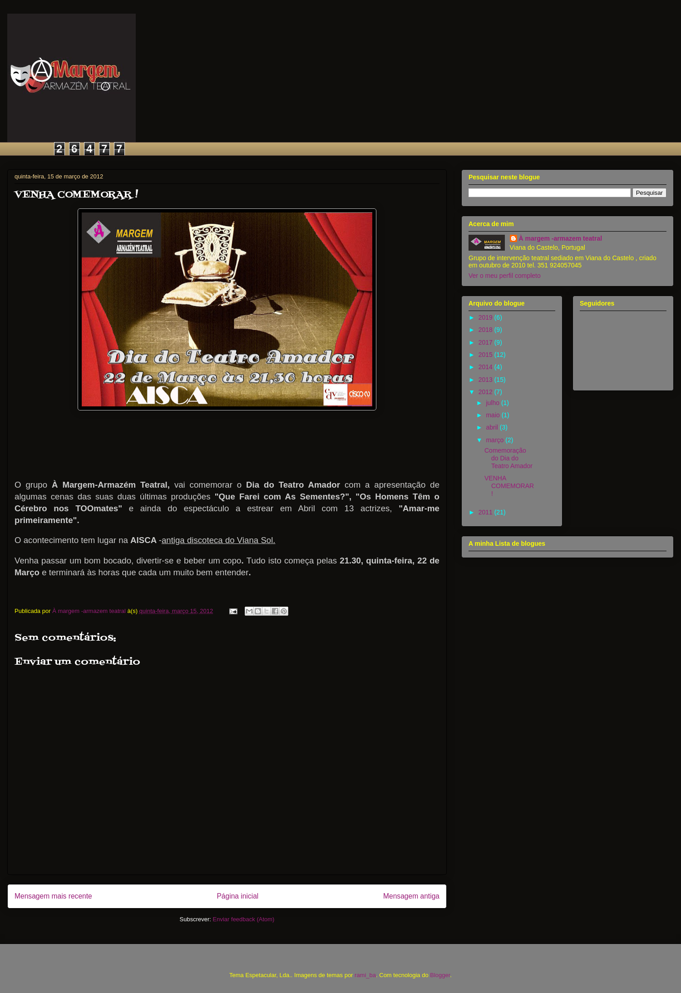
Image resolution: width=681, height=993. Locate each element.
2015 (486, 354)
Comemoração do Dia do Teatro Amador (508, 458)
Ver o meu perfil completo (505, 275)
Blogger (440, 975)
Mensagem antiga (411, 896)
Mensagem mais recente (53, 896)
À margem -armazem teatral (560, 238)
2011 (486, 512)
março (495, 440)
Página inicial (237, 896)
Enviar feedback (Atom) (244, 919)
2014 (486, 367)
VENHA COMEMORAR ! (509, 485)
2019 (486, 317)
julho (493, 402)
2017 (486, 342)
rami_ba (365, 975)
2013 (486, 379)
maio (493, 415)
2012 (486, 391)
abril (492, 427)
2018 (486, 329)
